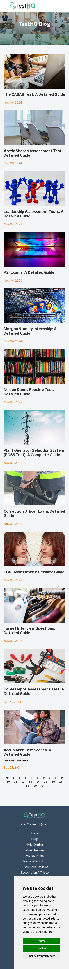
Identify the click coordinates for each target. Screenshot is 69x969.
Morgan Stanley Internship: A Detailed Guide (30, 331)
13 (30, 781)
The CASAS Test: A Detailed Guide (34, 94)
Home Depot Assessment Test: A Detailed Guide (34, 691)
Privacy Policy (34, 856)
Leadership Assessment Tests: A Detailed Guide (33, 213)
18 (27, 785)
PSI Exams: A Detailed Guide (29, 272)
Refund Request (35, 850)
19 (35, 785)
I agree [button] (41, 941)
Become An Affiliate (34, 872)
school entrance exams (16, 760)
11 (15, 781)
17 (60, 781)
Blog (34, 839)
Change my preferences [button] (41, 956)
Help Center (34, 844)
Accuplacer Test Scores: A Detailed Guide (27, 752)
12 (23, 781)
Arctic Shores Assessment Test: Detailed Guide (33, 153)
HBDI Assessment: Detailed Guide (34, 572)
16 (53, 781)
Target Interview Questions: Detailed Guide (29, 630)
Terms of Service (34, 861)
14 (38, 781)
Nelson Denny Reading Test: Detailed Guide (29, 391)
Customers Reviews (34, 867)
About (34, 833)
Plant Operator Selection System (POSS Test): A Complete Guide (34, 452)
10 (8, 781)
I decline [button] (41, 948)
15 (45, 781)
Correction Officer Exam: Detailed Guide (34, 513)
